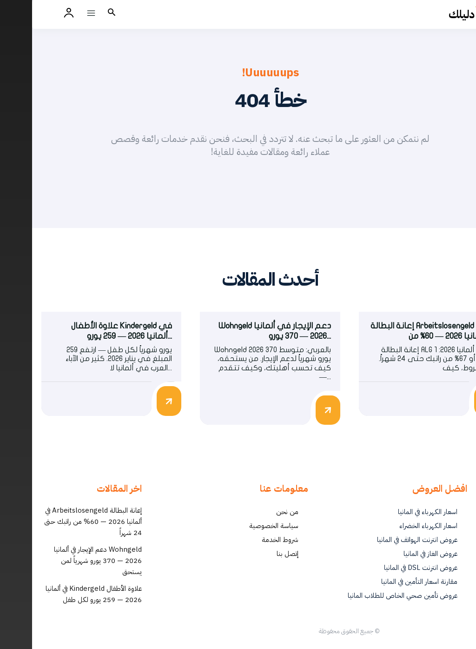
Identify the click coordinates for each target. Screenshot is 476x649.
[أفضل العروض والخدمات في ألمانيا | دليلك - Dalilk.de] (441, 14)
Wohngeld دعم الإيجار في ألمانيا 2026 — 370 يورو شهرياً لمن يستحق (66, 564)
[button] (79, 13)
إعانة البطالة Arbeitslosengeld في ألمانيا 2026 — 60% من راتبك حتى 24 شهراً (61, 524)
